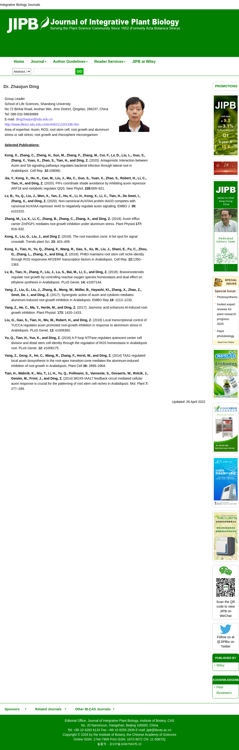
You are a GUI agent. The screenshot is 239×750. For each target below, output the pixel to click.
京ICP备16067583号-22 (125, 744)
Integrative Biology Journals (20, 5)
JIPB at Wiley (143, 61)
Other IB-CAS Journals (91, 709)
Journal (38, 61)
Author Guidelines (70, 61)
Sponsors (11, 709)
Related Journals (47, 709)
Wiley (221, 665)
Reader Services (110, 61)
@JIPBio (223, 642)
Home (19, 61)
